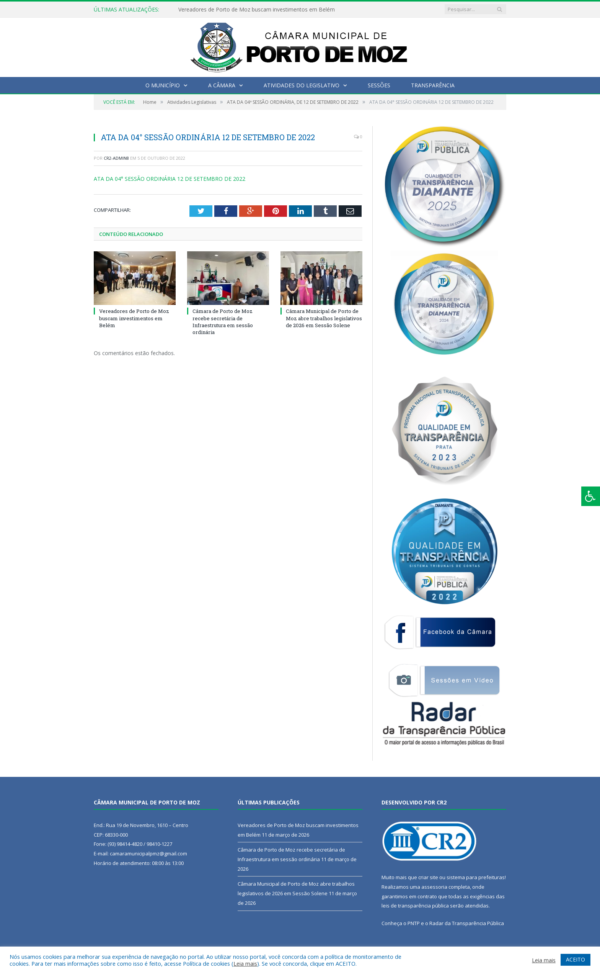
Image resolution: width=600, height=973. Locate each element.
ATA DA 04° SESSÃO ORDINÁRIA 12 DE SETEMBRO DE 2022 (169, 178)
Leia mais (245, 963)
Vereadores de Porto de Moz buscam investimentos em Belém (256, 9)
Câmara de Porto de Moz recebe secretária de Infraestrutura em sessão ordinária (222, 322)
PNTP (414, 923)
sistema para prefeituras (476, 877)
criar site (428, 877)
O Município (162, 85)
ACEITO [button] (575, 959)
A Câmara (221, 85)
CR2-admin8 (116, 158)
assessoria (434, 886)
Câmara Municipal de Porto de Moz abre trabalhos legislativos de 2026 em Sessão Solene (324, 318)
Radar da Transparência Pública (466, 923)
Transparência (433, 85)
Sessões (379, 85)
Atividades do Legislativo (301, 85)
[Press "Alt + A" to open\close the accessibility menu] (590, 496)
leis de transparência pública (415, 905)
